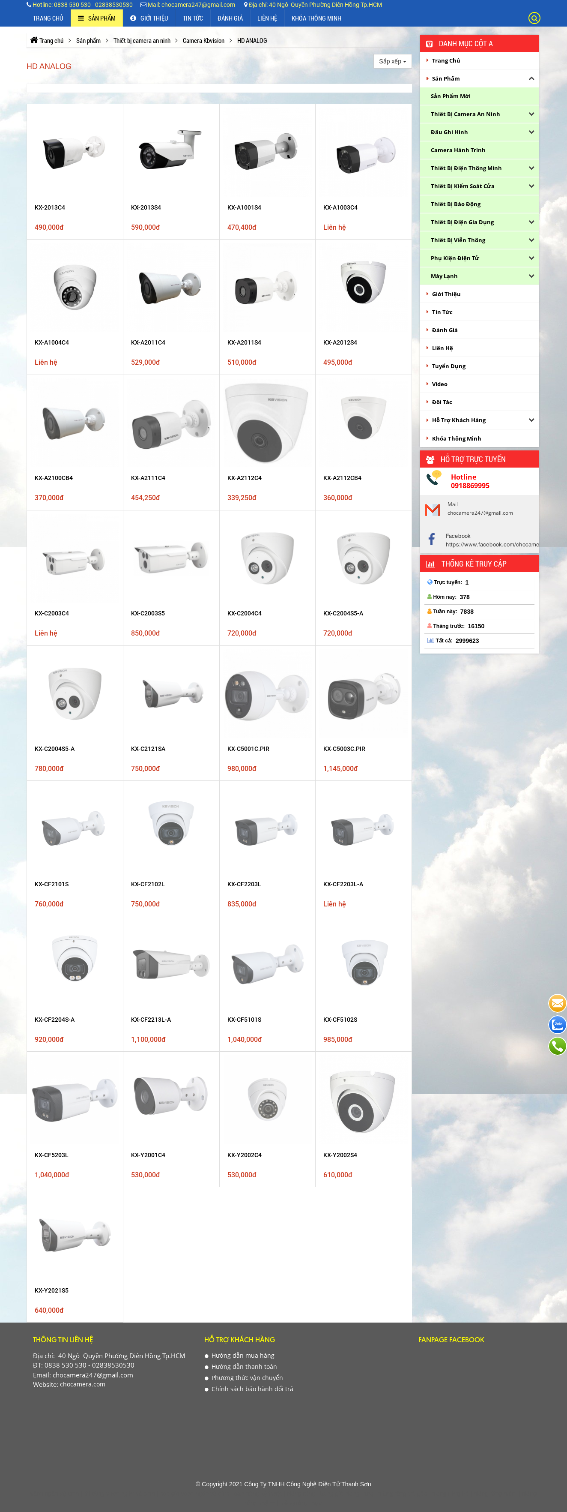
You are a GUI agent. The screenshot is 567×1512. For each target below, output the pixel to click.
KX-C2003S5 (148, 435)
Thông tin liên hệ (63, 717)
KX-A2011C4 (148, 342)
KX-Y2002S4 (340, 621)
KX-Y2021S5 (52, 667)
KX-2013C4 (50, 207)
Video (440, 384)
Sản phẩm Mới (451, 96)
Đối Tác (442, 402)
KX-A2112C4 (244, 389)
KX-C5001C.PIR (248, 481)
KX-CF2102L (148, 528)
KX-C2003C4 (52, 435)
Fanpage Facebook (451, 717)
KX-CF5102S (340, 574)
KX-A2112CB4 (342, 389)
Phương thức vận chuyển (244, 754)
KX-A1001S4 (244, 207)
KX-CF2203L (244, 528)
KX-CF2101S (52, 528)
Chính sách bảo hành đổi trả (249, 765)
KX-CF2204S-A (55, 574)
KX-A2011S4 (244, 342)
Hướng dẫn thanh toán (241, 743)
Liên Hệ (267, 18)
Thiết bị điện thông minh (466, 168)
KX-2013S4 (146, 207)
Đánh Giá (230, 18)
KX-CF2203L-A (343, 528)
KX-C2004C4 (244, 435)
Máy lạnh (444, 276)
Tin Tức (193, 18)
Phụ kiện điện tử (455, 258)
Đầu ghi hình (449, 132)
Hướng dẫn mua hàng (240, 732)
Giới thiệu (149, 18)
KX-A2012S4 (340, 342)
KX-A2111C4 (148, 389)
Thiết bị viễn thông (458, 240)
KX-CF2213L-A (151, 574)
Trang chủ (48, 18)
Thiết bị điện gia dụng (462, 222)
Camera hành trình (458, 150)
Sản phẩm (97, 18)
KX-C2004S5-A (343, 435)
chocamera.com (81, 761)
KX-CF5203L (52, 621)
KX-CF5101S (244, 574)
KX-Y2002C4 (244, 621)
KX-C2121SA (148, 481)
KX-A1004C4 (52, 342)
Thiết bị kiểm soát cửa (463, 186)
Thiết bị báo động (455, 204)
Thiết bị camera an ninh (465, 114)
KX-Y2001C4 (148, 621)
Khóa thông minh (316, 18)
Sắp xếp (392, 61)
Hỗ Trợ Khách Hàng (459, 420)
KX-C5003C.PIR (344, 481)
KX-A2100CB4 (54, 389)
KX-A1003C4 (340, 207)
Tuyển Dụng (449, 366)
